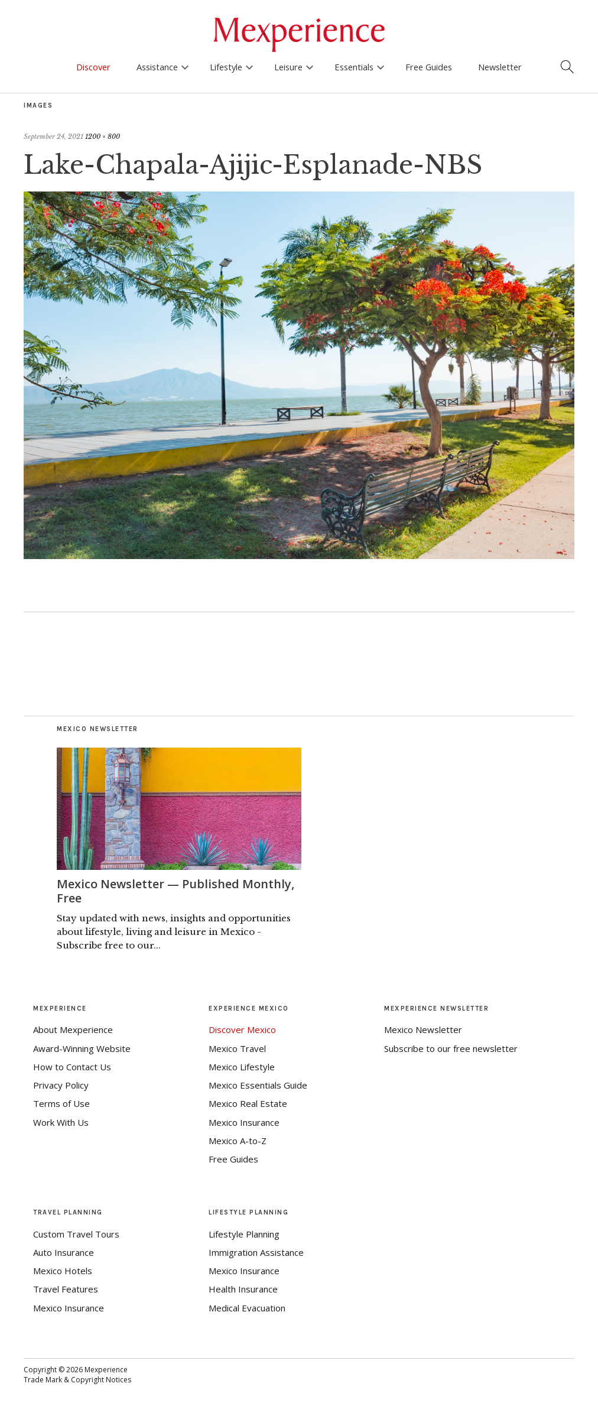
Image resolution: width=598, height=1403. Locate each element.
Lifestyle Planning (244, 1234)
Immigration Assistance (256, 1252)
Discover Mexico (242, 1029)
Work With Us (61, 1122)
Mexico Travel (237, 1048)
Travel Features (65, 1289)
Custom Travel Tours (76, 1234)
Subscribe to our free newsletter (451, 1048)
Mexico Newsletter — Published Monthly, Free (175, 891)
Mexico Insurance (244, 1122)
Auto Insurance (63, 1252)
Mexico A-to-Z (237, 1141)
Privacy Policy (61, 1085)
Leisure (288, 67)
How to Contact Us (72, 1067)
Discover (93, 67)
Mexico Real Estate (248, 1103)
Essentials (353, 67)
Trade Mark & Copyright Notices (77, 1380)
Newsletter (500, 67)
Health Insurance (243, 1289)
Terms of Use (61, 1103)
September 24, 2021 (53, 136)
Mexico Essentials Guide (258, 1085)
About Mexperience (73, 1029)
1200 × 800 (102, 136)
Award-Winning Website (82, 1048)
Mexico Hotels (62, 1271)
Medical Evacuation (247, 1308)
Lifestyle (226, 67)
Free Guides (428, 67)
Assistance (157, 67)
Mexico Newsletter (423, 1029)
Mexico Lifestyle (242, 1067)
